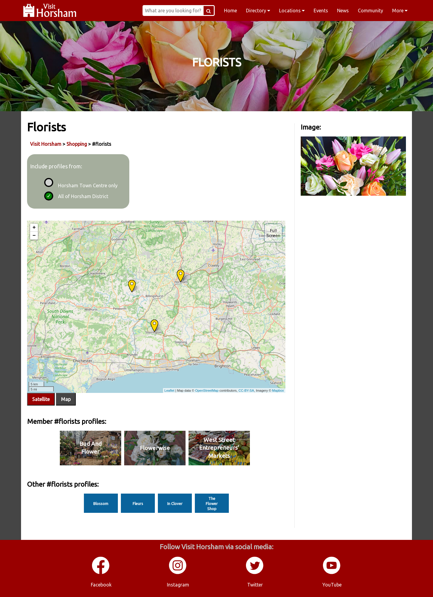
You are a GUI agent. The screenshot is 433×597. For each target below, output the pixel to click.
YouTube (332, 584)
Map (66, 399)
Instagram (178, 584)
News (343, 10)
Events (321, 10)
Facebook (101, 584)
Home (230, 10)
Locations (292, 10)
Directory (258, 10)
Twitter (255, 584)
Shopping (76, 144)
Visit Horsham (45, 144)
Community (370, 10)
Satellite (41, 399)
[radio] (48, 181)
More (399, 10)
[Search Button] (209, 10)
